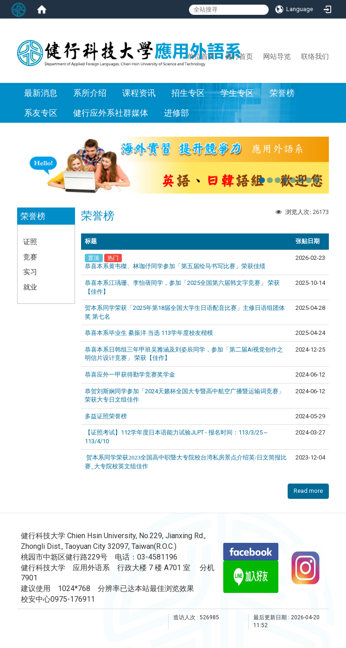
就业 (30, 286)
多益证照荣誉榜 (106, 416)
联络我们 (315, 56)
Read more (308, 490)
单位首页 (201, 56)
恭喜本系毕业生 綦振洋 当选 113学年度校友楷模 (149, 332)
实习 (30, 271)
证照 (30, 241)
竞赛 (30, 256)
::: (183, 56)
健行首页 (239, 56)
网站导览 (277, 56)
